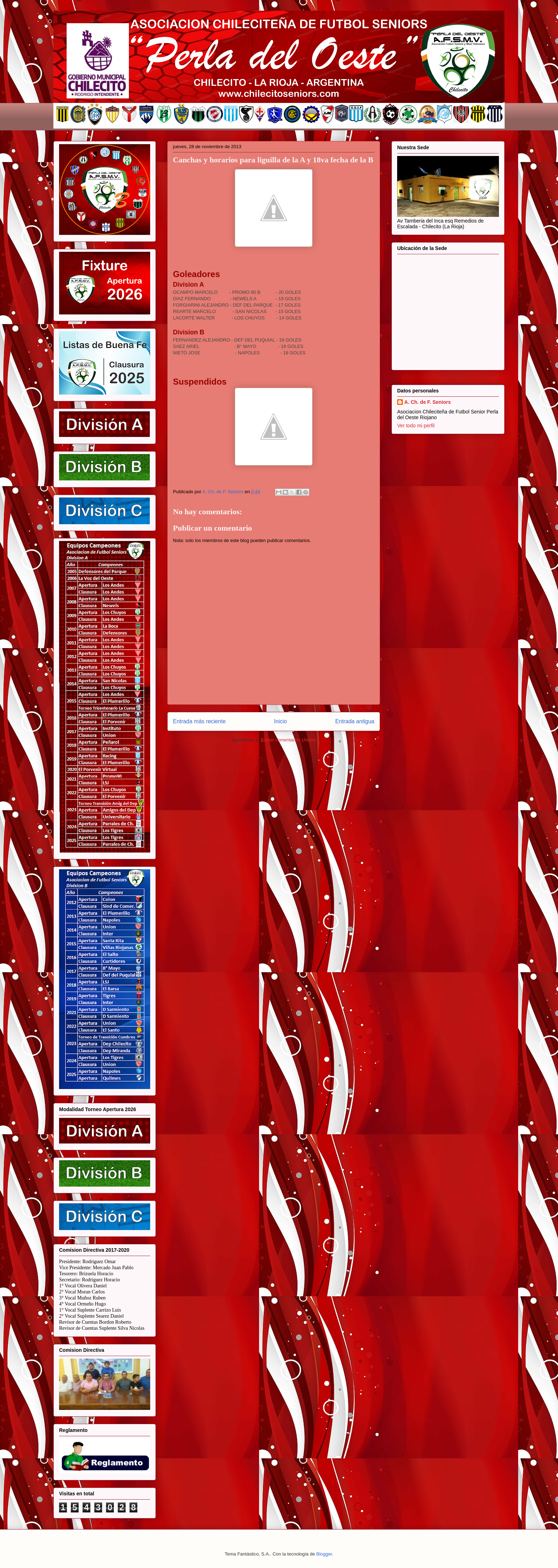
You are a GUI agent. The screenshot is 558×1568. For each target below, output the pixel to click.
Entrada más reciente (199, 721)
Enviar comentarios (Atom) (288, 740)
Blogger (324, 1554)
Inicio (280, 721)
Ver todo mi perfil (416, 425)
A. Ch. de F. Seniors (427, 402)
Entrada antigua (354, 721)
